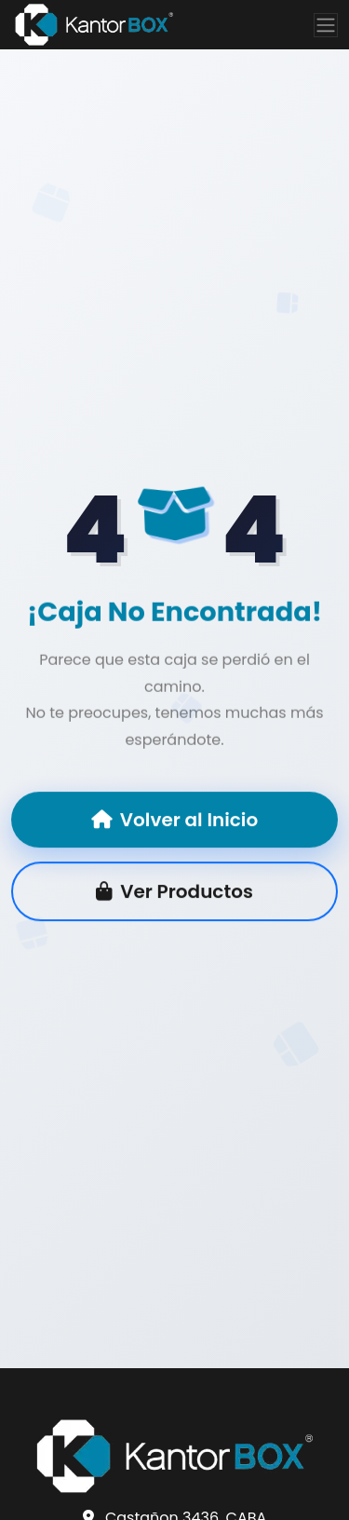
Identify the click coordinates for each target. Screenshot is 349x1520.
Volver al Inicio (174, 821)
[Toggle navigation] (326, 25)
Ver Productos (174, 892)
